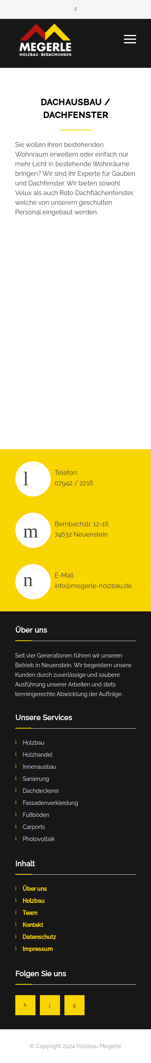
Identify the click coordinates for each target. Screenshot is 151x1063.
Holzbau (34, 901)
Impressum (38, 949)
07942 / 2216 (74, 483)
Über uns (35, 889)
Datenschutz (39, 937)
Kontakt (33, 925)
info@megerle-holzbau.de (93, 586)
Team (30, 913)
